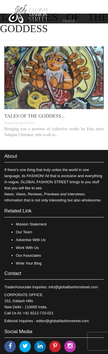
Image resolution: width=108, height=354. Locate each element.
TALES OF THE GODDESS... (34, 116)
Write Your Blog (28, 263)
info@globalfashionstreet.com (73, 287)
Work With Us (27, 247)
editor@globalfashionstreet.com (62, 321)
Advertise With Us (31, 240)
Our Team (24, 232)
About (10, 156)
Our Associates (28, 255)
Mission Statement (31, 224)
